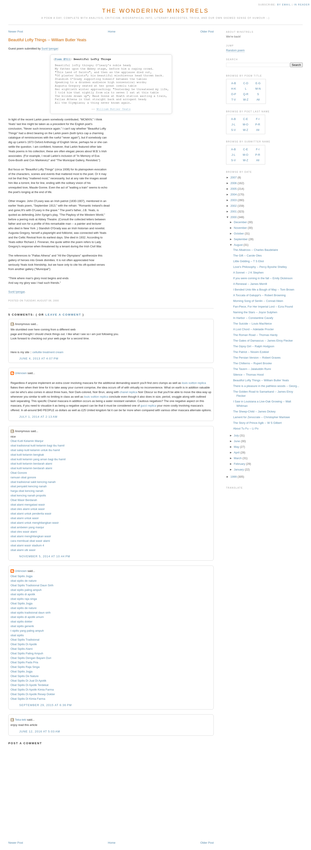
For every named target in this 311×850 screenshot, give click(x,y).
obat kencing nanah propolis (28, 495)
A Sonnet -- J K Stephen (248, 272)
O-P (233, 94)
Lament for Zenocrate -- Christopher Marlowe (261, 417)
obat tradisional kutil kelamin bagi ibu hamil (37, 445)
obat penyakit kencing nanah (28, 486)
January (239, 469)
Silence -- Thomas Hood (248, 374)
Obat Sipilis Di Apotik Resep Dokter (32, 694)
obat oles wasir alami (23, 531)
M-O (245, 124)
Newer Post (15, 31)
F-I (257, 119)
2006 (233, 183)
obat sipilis (17, 635)
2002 (233, 205)
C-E (245, 119)
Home (111, 31)
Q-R (245, 94)
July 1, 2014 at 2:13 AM (38, 416)
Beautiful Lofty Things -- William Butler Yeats (47, 40)
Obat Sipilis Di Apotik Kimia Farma (32, 689)
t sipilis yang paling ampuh (27, 630)
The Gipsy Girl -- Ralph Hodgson (253, 346)
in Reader (302, 4)
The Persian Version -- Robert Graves (256, 357)
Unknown (21, 373)
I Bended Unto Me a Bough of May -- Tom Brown (263, 289)
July (236, 435)
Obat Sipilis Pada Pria (24, 662)
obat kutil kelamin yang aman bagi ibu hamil (37, 459)
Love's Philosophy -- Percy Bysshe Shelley (260, 267)
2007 (233, 177)
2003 (233, 200)
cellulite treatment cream (48, 352)
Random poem (235, 50)
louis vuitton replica (194, 383)
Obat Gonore (18, 472)
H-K (233, 88)
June (237, 441)
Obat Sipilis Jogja (21, 576)
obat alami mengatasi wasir (27, 504)
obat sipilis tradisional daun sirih (30, 612)
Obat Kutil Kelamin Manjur (26, 441)
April (236, 452)
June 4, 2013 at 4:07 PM (38, 358)
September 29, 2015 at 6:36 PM (45, 705)
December (240, 222)
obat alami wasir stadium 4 (27, 545)
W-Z (245, 99)
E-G (258, 83)
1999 (233, 476)
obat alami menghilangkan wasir (30, 536)
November (240, 227)
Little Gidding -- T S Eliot (248, 261)
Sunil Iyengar (49, 48)
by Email (284, 4)
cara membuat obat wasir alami (30, 540)
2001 (233, 211)
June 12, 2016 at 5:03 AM (39, 731)
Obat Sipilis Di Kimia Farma (27, 698)
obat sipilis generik (22, 626)
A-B (233, 83)
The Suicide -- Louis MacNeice (252, 323)
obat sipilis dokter (21, 621)
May (236, 446)
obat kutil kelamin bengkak (27, 454)
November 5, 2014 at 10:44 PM (44, 556)
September (241, 239)
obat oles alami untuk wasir (27, 509)
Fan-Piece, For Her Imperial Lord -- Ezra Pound (263, 306)
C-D (245, 83)
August (238, 244)
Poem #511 (62, 59)
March (238, 458)
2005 (233, 188)
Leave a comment (63, 314)
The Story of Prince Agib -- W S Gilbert (257, 422)
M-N (258, 88)
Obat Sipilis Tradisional (24, 639)
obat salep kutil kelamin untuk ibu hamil (35, 450)
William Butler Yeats (113, 109)
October (239, 233)
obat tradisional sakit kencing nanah (33, 482)
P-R (257, 124)
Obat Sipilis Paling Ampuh (26, 653)
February (239, 463)
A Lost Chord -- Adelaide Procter (253, 329)
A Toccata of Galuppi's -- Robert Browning (259, 295)
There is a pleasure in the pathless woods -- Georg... (266, 386)
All (257, 99)
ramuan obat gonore (23, 477)
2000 (233, 217)
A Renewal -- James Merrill (250, 284)
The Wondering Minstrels (155, 11)
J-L (233, 124)
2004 (233, 194)
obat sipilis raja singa (23, 598)
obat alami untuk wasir (24, 518)
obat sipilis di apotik (22, 594)
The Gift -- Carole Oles (247, 255)
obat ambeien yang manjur (27, 527)
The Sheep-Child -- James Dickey (254, 411)
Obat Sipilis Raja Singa (25, 667)
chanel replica (128, 392)
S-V (233, 130)
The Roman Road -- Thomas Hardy (255, 335)
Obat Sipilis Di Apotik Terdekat (29, 685)
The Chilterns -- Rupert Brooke (252, 363)
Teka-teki (20, 719)
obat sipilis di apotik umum (27, 617)
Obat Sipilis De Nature (24, 676)
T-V (233, 99)
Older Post (207, 31)
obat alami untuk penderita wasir (30, 513)
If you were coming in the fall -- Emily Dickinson (262, 278)
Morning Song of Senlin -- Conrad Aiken (258, 301)
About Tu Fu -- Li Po (245, 428)
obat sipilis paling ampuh (25, 590)
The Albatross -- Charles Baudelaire (255, 249)
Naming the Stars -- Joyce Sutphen (255, 312)
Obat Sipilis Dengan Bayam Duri (30, 658)
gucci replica (148, 405)
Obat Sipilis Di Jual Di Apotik (28, 680)
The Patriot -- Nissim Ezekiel (251, 352)
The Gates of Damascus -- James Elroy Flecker (263, 340)
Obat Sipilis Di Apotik (23, 644)
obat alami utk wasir (23, 550)
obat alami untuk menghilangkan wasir (34, 522)
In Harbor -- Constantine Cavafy (253, 318)
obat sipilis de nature (23, 580)
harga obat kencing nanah (26, 491)
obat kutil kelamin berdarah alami (31, 463)
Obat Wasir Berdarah (23, 500)
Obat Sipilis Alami (21, 648)
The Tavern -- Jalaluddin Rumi (252, 369)
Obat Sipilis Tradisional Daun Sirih (31, 585)
